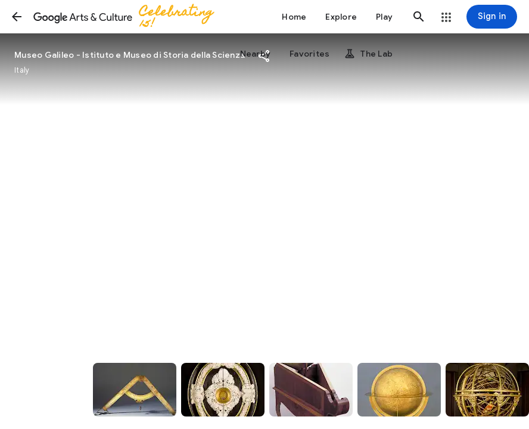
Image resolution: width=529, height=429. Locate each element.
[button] (16, 16)
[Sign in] (491, 17)
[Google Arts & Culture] (128, 16)
